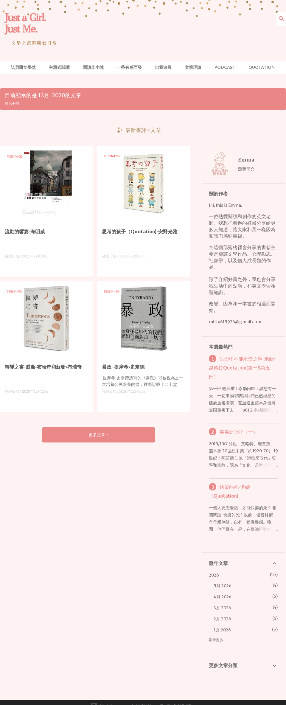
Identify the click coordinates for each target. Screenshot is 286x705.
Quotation (261, 67)
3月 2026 (222, 608)
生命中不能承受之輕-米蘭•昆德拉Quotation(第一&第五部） (242, 367)
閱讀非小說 (93, 67)
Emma (246, 160)
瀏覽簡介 (246, 168)
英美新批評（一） (239, 431)
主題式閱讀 (59, 67)
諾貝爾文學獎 (23, 67)
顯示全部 (12, 103)
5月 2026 (222, 585)
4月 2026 (222, 597)
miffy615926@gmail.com (235, 321)
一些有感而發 (129, 67)
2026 (214, 575)
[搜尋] (281, 19)
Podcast (224, 67)
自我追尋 (163, 67)
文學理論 (193, 67)
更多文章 (97, 434)
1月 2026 (222, 630)
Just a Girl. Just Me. (25, 23)
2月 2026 (222, 619)
